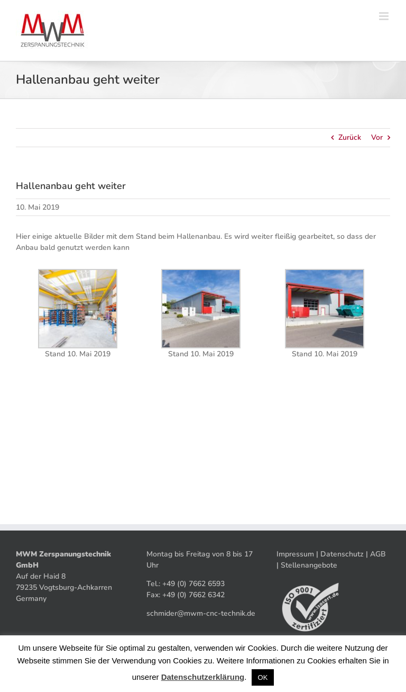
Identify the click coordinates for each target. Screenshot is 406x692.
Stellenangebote (309, 565)
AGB (378, 554)
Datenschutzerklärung (203, 676)
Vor (377, 137)
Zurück (349, 137)
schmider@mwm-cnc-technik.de (200, 613)
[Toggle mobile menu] (384, 16)
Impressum (295, 554)
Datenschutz (342, 554)
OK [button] (263, 677)
